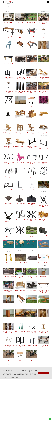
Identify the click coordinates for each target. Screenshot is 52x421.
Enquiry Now (43, 373)
